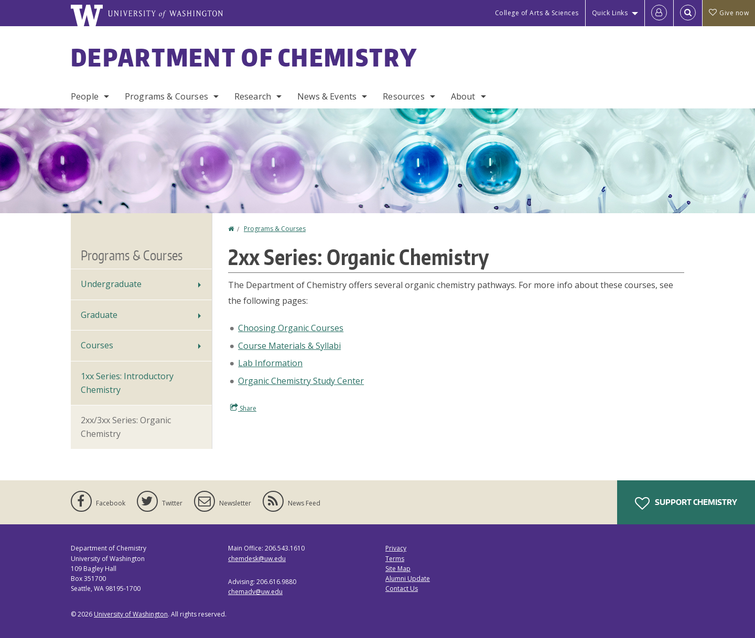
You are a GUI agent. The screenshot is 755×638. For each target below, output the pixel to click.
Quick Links (610, 12)
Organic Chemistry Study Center (301, 381)
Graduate (99, 315)
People (85, 96)
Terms (394, 558)
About (463, 96)
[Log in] (659, 13)
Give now (729, 12)
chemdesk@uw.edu (257, 558)
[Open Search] (688, 13)
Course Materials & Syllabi (289, 345)
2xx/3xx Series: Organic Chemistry (126, 426)
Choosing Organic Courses (290, 328)
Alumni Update (407, 578)
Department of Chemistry (244, 57)
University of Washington (131, 614)
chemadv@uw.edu (255, 591)
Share (243, 408)
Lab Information (270, 363)
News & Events (327, 96)
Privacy (395, 548)
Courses (97, 345)
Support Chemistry (686, 503)
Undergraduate (111, 284)
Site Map (398, 568)
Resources (403, 96)
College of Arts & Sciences (537, 12)
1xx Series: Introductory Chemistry (127, 382)
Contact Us (401, 588)
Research (252, 96)
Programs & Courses (166, 96)
